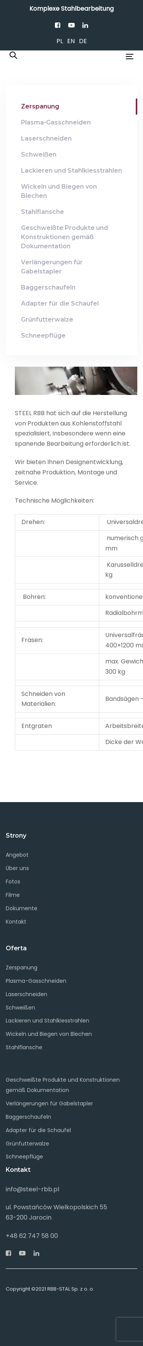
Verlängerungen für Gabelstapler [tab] (52, 267)
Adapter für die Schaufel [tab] (60, 303)
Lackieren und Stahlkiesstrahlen (47, 1020)
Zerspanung (21, 967)
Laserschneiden (26, 994)
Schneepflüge (24, 1156)
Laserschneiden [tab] (46, 138)
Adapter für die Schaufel (38, 1130)
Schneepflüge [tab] (43, 335)
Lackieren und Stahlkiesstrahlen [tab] (71, 170)
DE (83, 41)
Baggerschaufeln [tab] (48, 287)
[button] (13, 56)
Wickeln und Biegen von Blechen (49, 1034)
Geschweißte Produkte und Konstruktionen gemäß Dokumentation (63, 1085)
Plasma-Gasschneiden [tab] (56, 122)
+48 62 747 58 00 (32, 1235)
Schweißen (20, 1007)
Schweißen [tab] (38, 154)
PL (59, 41)
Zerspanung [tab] (40, 106)
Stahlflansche (24, 1047)
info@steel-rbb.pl (32, 1189)
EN (71, 41)
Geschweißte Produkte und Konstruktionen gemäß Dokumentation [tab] (64, 237)
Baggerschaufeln (28, 1117)
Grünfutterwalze (27, 1143)
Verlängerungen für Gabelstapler (49, 1103)
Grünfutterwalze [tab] (47, 319)
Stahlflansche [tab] (42, 211)
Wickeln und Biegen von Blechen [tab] (59, 191)
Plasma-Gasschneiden (36, 981)
